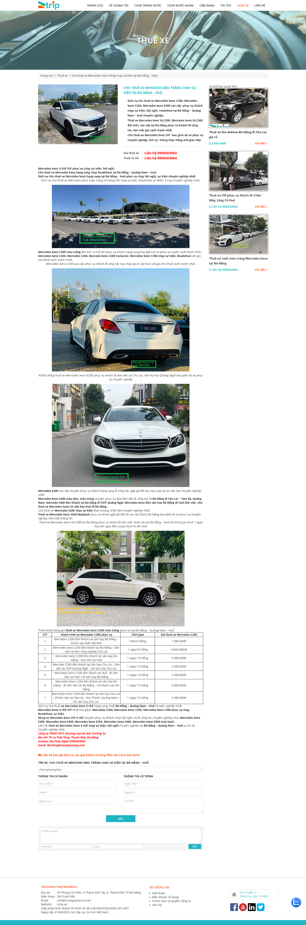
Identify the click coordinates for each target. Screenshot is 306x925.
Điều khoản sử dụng (165, 897)
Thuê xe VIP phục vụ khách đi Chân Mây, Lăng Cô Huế (235, 197)
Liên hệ (260, 5)
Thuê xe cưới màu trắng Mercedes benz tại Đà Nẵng (238, 260)
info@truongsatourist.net (74, 900)
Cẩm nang (206, 5)
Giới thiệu (158, 893)
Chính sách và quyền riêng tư (171, 901)
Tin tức (225, 5)
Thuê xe (243, 5)
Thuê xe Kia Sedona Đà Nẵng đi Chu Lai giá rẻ (238, 134)
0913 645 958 (66, 896)
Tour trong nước (147, 5)
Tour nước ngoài (180, 5)
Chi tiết (261, 143)
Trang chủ (95, 5)
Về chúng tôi (118, 5)
